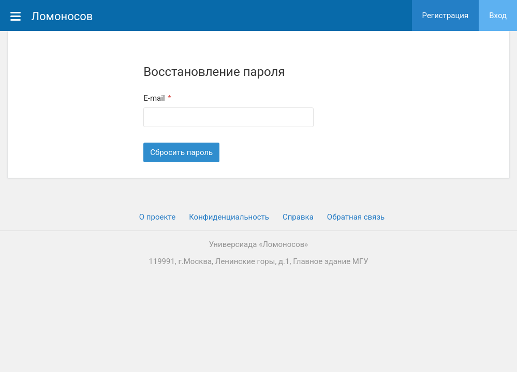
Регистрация (445, 15)
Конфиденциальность (229, 217)
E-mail (155, 98)
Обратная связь (356, 217)
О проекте (157, 217)
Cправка (298, 217)
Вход (498, 15)
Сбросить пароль (181, 152)
